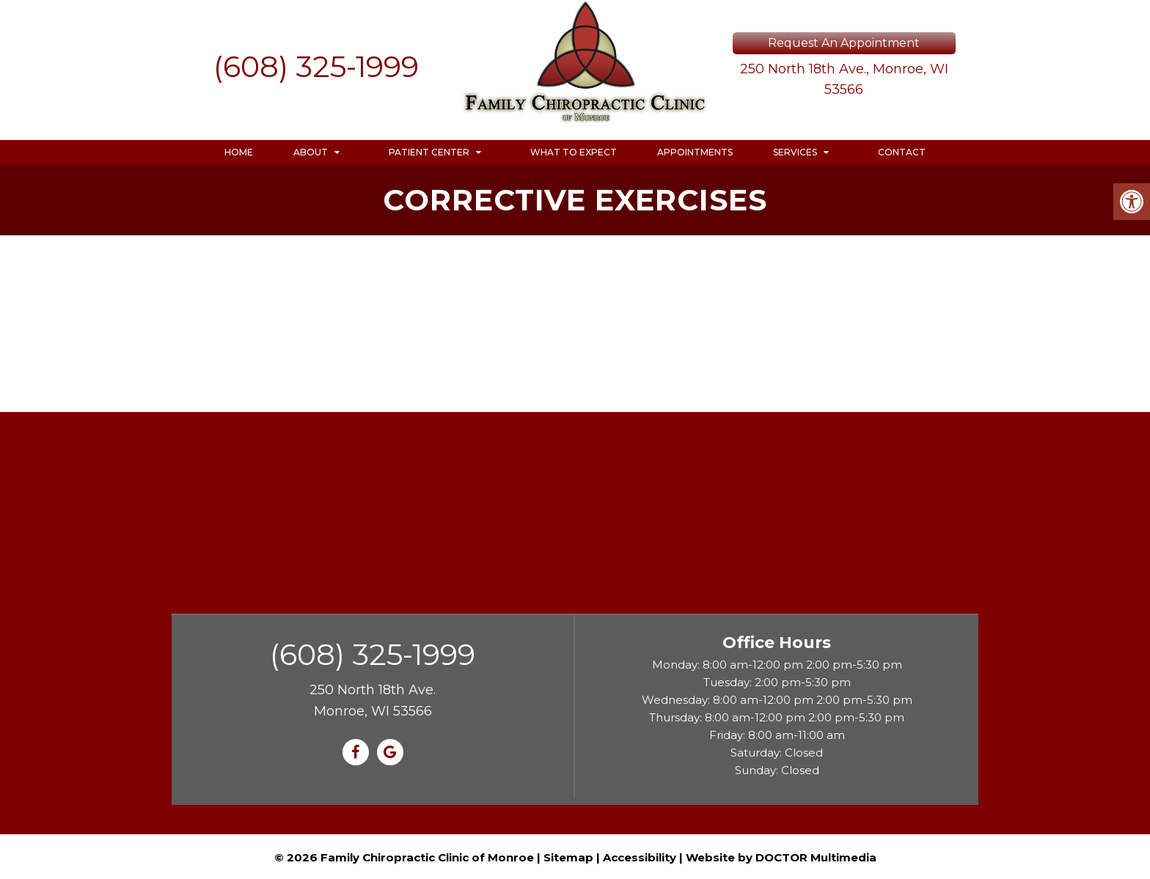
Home (238, 152)
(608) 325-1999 (316, 66)
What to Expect (573, 152)
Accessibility (639, 857)
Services (795, 152)
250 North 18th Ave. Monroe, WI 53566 (373, 700)
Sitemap (568, 857)
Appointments (695, 152)
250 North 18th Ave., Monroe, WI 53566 (844, 79)
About (310, 152)
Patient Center (429, 152)
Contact (902, 152)
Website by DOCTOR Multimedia (781, 857)
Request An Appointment (844, 43)
